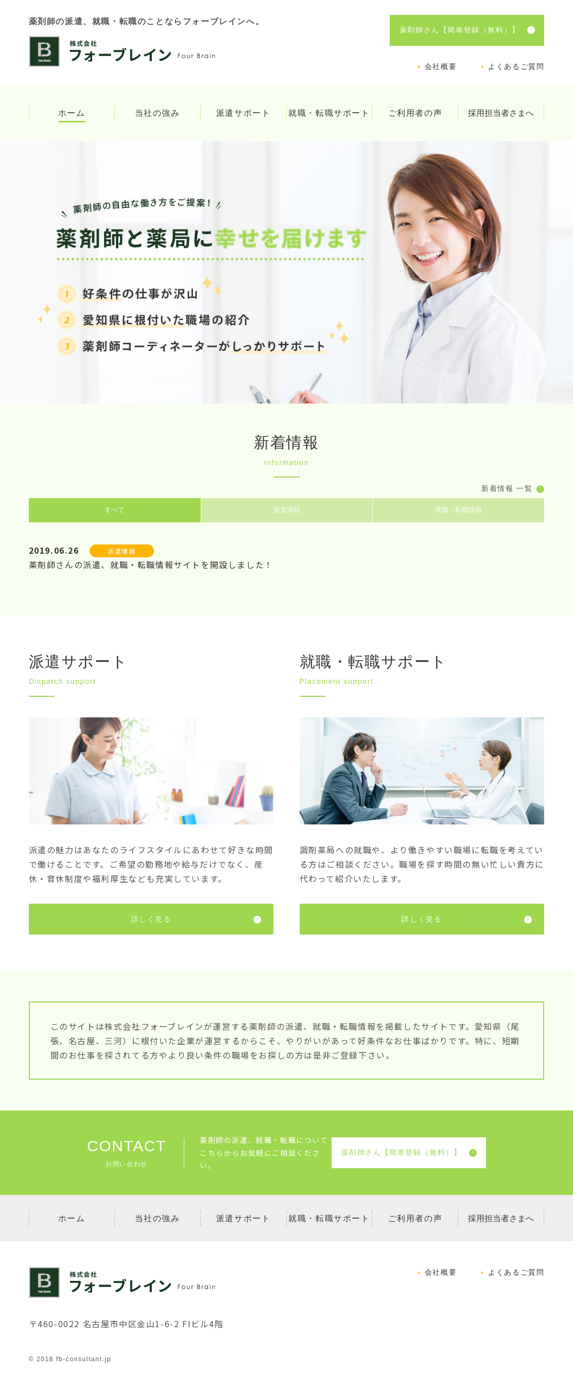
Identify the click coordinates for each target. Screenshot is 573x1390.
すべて (115, 511)
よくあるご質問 (516, 66)
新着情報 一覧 (512, 489)
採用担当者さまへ (501, 113)
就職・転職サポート (329, 113)
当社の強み (157, 113)
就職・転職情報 (458, 511)
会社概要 (441, 66)
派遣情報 (286, 511)
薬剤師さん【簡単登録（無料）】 (467, 30)
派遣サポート (243, 113)
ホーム (71, 113)
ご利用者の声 (415, 113)
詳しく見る (196, 921)
